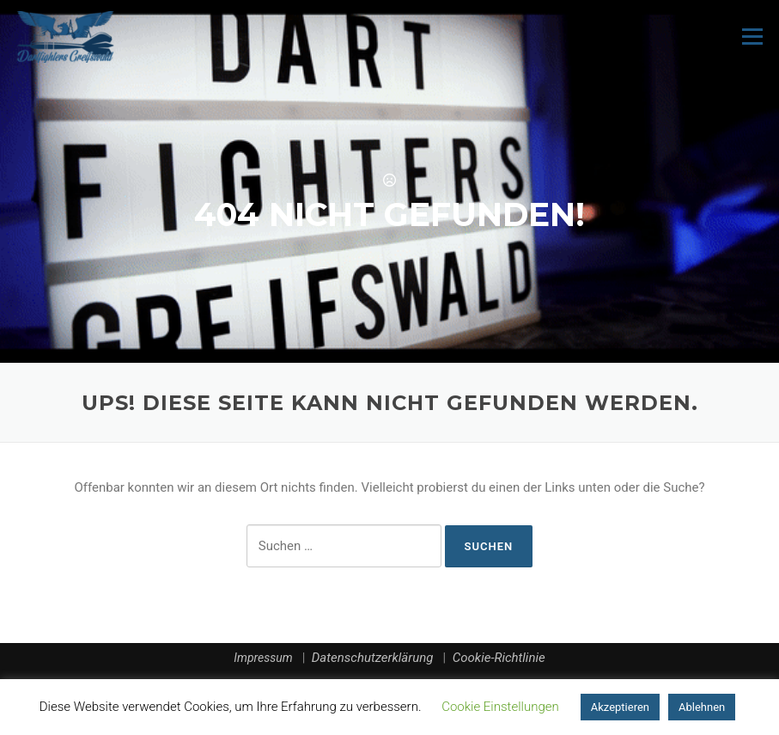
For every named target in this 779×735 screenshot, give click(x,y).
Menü (752, 36)
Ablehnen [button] (702, 707)
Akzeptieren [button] (620, 707)
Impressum (263, 658)
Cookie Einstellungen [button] (500, 706)
